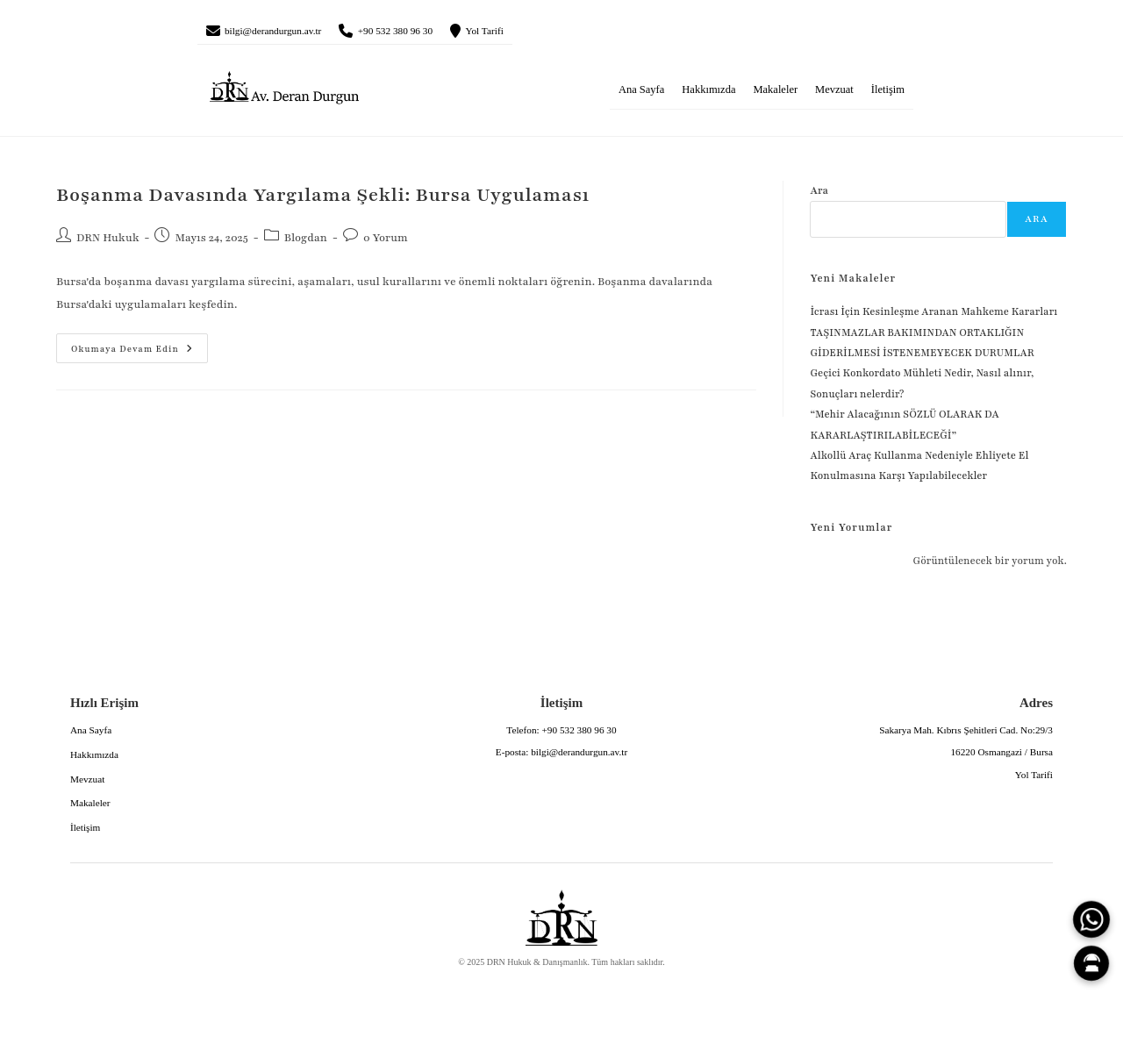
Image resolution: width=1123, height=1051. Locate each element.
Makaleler (775, 95)
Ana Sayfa (641, 95)
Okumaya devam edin (124, 349)
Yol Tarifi (554, 33)
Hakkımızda (708, 95)
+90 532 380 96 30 (443, 33)
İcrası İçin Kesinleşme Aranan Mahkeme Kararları (933, 318)
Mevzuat (834, 95)
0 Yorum (385, 244)
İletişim (888, 95)
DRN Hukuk (107, 244)
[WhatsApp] (1091, 919)
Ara (819, 196)
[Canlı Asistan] (1091, 963)
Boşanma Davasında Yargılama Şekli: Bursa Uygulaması (323, 201)
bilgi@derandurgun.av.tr (291, 33)
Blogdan (305, 244)
